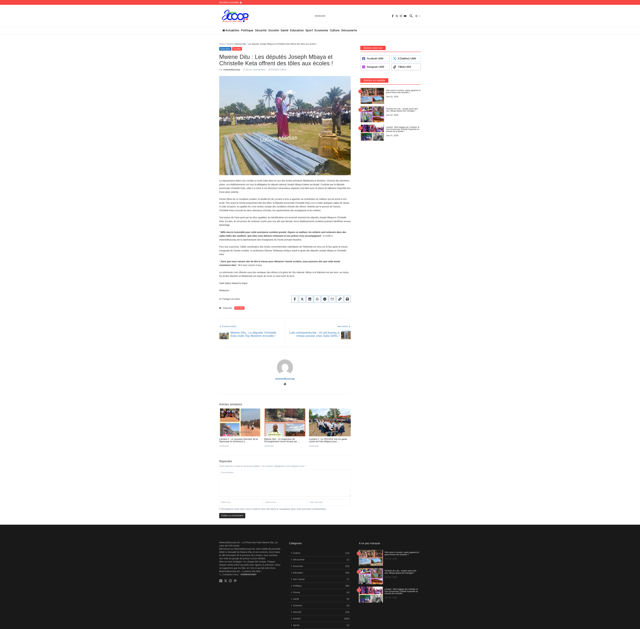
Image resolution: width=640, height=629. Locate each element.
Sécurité (261, 30)
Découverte (349, 30)
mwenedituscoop (231, 63)
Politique (247, 30)
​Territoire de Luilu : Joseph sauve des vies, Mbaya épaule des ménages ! (400, 558)
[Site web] (461, 365)
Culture (335, 30)
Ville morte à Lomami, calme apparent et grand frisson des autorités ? (401, 539)
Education (297, 30)
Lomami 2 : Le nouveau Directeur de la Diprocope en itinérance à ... (252, 427)
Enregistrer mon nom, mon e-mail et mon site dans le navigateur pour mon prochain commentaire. (274, 495)
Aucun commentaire (256, 63)
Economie (321, 30)
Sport (309, 30)
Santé (284, 30)
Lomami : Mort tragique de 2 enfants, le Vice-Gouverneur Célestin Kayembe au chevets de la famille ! (401, 577)
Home (222, 44)
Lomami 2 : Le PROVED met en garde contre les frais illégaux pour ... (578, 427)
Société (273, 30)
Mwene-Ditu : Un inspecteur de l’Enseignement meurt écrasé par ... (414, 427)
